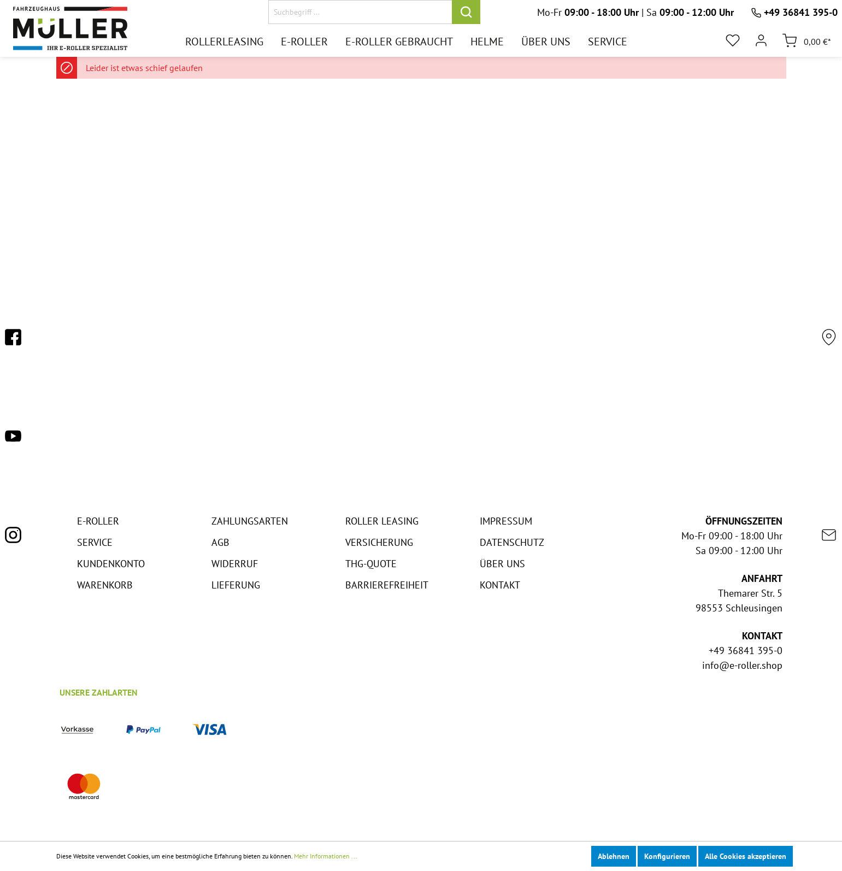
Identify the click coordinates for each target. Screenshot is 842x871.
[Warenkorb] (803, 40)
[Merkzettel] (733, 40)
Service (95, 542)
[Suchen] (466, 12)
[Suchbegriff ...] (360, 12)
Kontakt (500, 585)
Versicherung (379, 542)
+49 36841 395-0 (801, 12)
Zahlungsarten (249, 521)
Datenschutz (512, 542)
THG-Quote (371, 563)
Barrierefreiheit (386, 585)
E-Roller (98, 521)
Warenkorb (105, 585)
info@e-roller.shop (742, 665)
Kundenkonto (111, 563)
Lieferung (235, 585)
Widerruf (234, 563)
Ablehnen (613, 856)
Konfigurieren (667, 856)
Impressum (506, 521)
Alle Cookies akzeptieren (745, 856)
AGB (220, 542)
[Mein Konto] (761, 40)
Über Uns (502, 563)
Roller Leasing (382, 521)
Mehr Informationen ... (325, 856)
